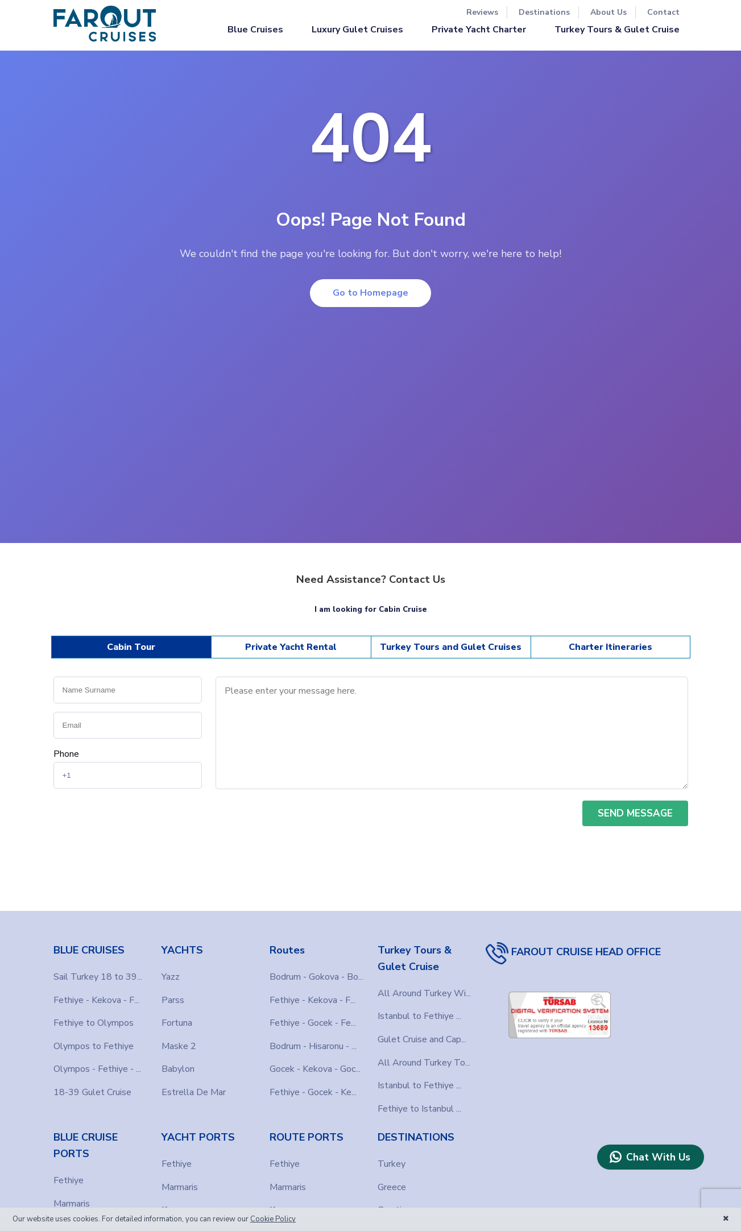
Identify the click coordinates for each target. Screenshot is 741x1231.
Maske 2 (179, 1046)
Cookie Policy (273, 1219)
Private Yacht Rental (291, 647)
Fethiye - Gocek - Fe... (313, 1023)
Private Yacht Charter (479, 29)
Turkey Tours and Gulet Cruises (450, 647)
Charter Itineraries (610, 647)
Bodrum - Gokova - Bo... (316, 977)
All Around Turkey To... (424, 1062)
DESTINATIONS (416, 1137)
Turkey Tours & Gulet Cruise (617, 29)
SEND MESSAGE (635, 813)
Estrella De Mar (194, 1092)
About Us (608, 12)
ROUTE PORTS (306, 1137)
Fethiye (68, 1180)
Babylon (178, 1069)
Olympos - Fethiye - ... (97, 1069)
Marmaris (71, 1203)
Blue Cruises (255, 29)
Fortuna (177, 1023)
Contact (663, 12)
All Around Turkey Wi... (424, 993)
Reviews (482, 12)
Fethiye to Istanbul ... (419, 1108)
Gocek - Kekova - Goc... (315, 1069)
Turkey (391, 1164)
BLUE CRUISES (89, 950)
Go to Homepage (370, 293)
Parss (173, 1000)
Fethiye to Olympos (93, 1023)
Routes (287, 950)
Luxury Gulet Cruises (357, 29)
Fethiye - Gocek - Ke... (313, 1092)
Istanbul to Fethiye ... (419, 1016)
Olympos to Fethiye (93, 1046)
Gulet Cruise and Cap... (422, 1039)
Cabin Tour (131, 647)
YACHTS (182, 950)
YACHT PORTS (198, 1137)
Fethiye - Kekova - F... (96, 1000)
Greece (392, 1187)
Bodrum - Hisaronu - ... (313, 1046)
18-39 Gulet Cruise (92, 1092)
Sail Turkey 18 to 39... (97, 977)
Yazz (171, 977)
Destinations (544, 12)
